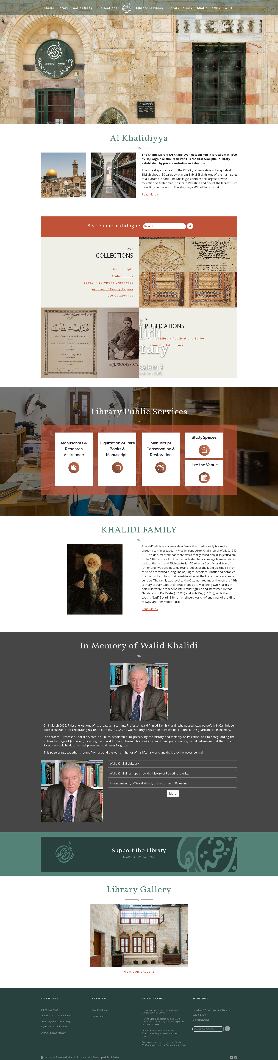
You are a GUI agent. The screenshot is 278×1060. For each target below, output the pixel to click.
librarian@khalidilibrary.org (55, 1021)
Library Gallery (180, 8)
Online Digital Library (165, 345)
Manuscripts (123, 269)
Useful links (97, 1016)
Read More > (150, 194)
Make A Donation (139, 857)
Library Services (149, 8)
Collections (82, 8)
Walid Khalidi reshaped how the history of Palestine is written (150, 773)
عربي (228, 8)
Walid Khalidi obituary (124, 763)
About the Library (100, 1010)
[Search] (164, 226)
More (172, 793)
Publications (107, 8)
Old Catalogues (120, 295)
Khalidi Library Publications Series (176, 338)
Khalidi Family (208, 8)
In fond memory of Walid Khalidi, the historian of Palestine (148, 783)
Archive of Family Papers (112, 289)
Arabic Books (122, 276)
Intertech (116, 1057)
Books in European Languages (108, 282)
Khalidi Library (56, 8)
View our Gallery (139, 971)
